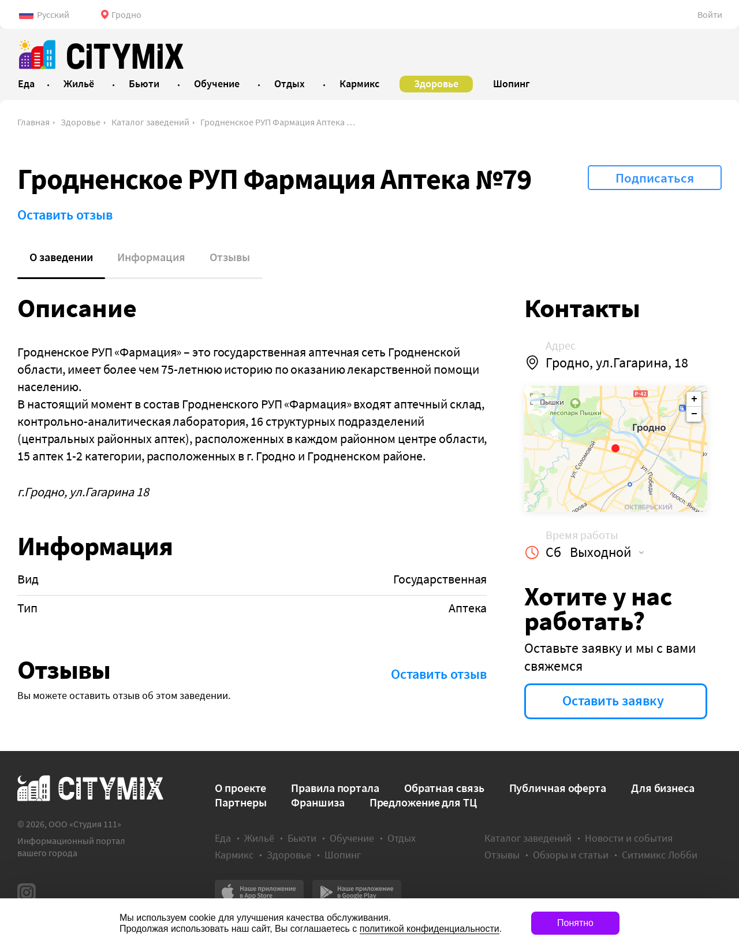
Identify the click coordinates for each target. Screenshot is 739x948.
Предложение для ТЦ (423, 802)
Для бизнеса (663, 787)
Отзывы (230, 257)
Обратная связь (444, 787)
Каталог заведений (150, 122)
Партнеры (240, 802)
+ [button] (694, 399)
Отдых (401, 838)
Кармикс (234, 855)
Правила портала (335, 787)
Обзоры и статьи (571, 855)
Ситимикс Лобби (659, 855)
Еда (223, 838)
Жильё (259, 838)
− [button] (694, 414)
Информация (151, 257)
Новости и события (629, 838)
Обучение (352, 838)
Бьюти (302, 838)
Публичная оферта (557, 787)
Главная (33, 122)
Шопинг (342, 855)
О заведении (61, 257)
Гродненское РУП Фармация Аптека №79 (281, 122)
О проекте (240, 787)
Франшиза (317, 802)
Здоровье (80, 122)
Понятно (575, 923)
